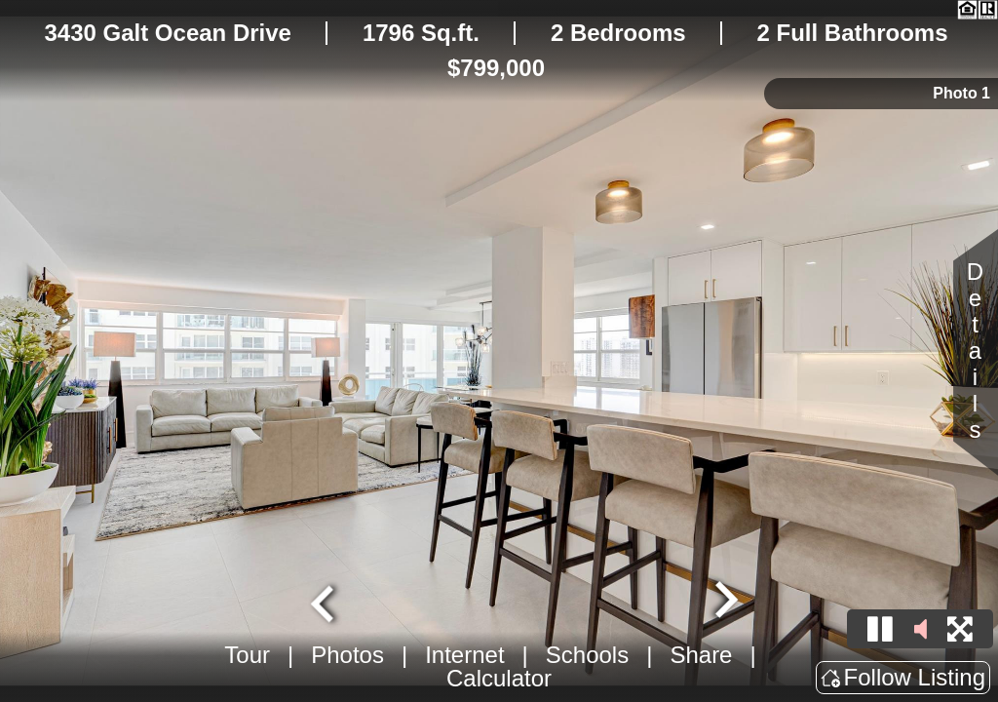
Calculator (499, 678)
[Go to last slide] (324, 601)
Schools (587, 655)
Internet (464, 655)
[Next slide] (724, 601)
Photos (347, 655)
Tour (247, 655)
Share (701, 655)
